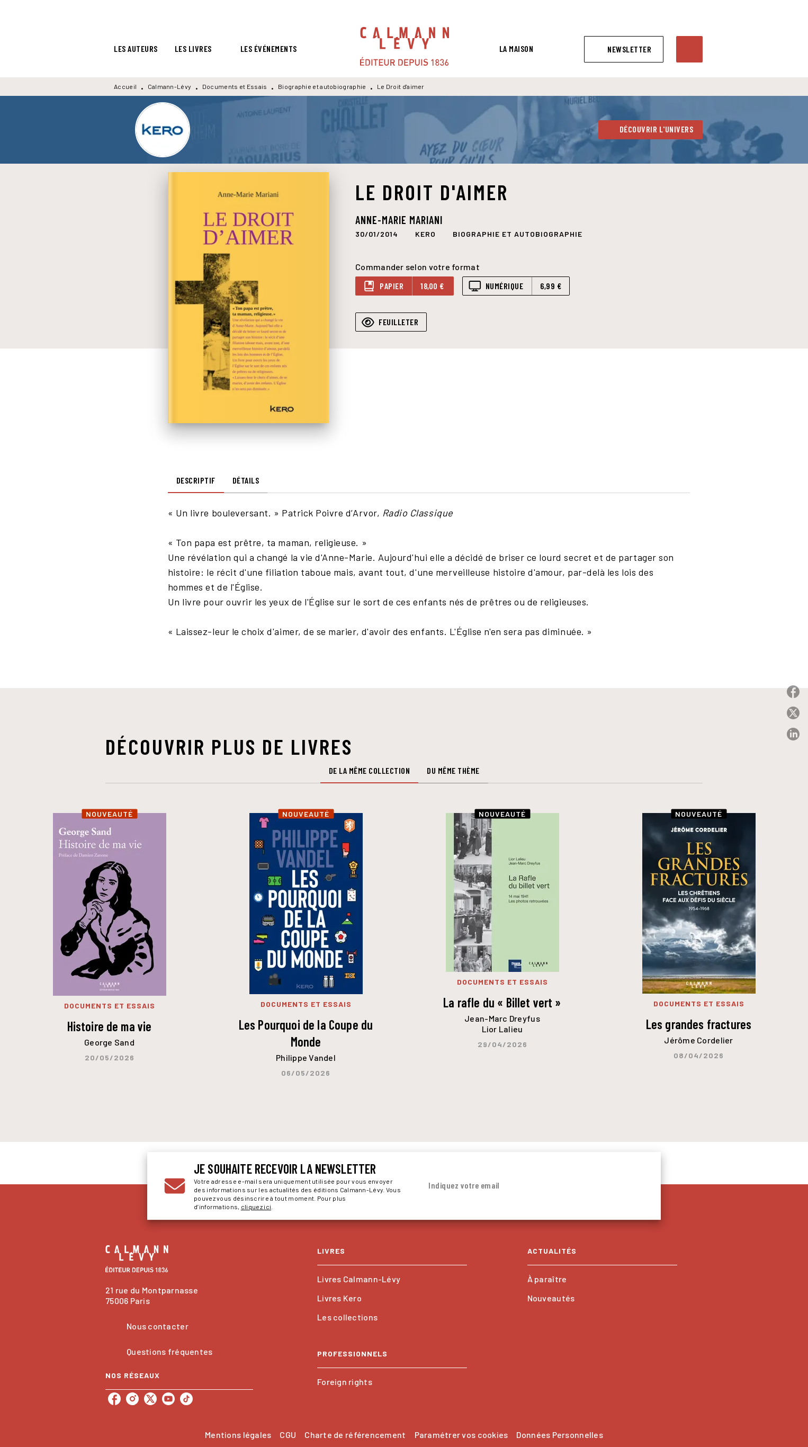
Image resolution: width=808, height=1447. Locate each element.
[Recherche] (689, 49)
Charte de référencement (355, 1435)
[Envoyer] (631, 1186)
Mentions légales (238, 1435)
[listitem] (114, 1399)
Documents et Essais (234, 86)
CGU (288, 1435)
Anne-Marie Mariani (399, 219)
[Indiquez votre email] (519, 1186)
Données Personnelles (559, 1435)
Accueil (125, 86)
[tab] (135, 48)
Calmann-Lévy (170, 86)
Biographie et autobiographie (322, 86)
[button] (623, 49)
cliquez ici (256, 1206)
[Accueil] (404, 46)
